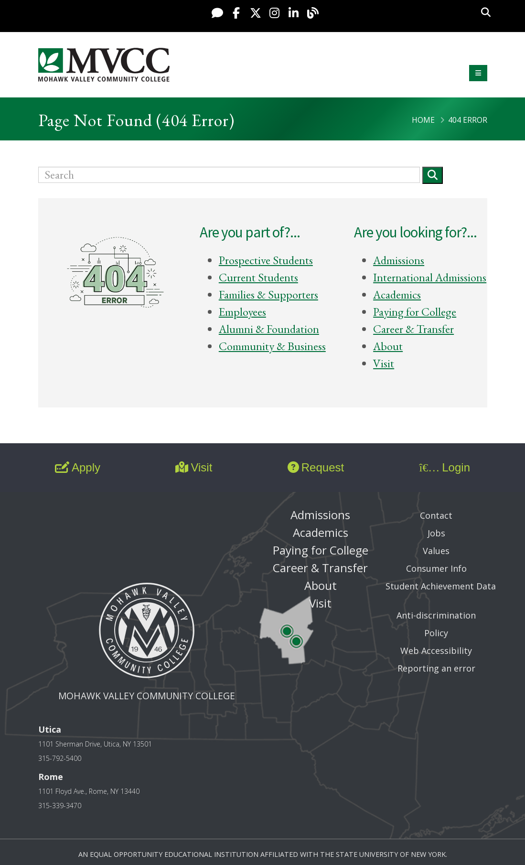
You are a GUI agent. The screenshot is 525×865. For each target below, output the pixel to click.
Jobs (436, 533)
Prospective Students (266, 260)
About (388, 346)
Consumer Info (436, 568)
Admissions (398, 260)
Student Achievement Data (441, 586)
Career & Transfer (413, 328)
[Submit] (432, 175)
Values (436, 550)
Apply (77, 467)
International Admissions (429, 277)
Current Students (258, 277)
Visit (383, 363)
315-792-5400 (59, 758)
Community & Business (272, 346)
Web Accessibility (436, 650)
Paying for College (414, 311)
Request (316, 467)
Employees (242, 311)
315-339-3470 (59, 805)
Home (423, 120)
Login (444, 467)
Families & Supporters (268, 294)
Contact (436, 515)
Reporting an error (436, 668)
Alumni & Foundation (269, 328)
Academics (397, 294)
